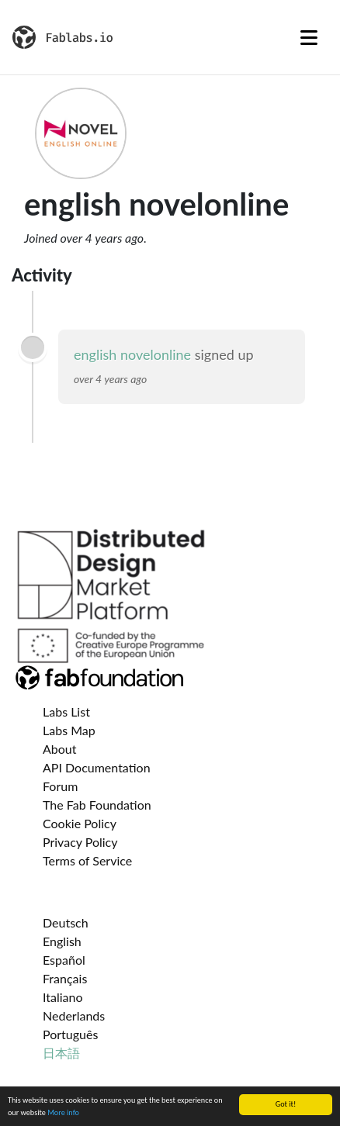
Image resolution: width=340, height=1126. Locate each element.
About (60, 748)
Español (64, 959)
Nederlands (74, 1015)
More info (63, 1113)
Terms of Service (87, 860)
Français (65, 978)
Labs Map (69, 730)
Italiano (63, 997)
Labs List (66, 711)
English (62, 941)
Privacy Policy (80, 841)
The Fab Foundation (97, 804)
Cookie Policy (79, 823)
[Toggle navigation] (309, 37)
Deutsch (65, 922)
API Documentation (97, 767)
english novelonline (132, 354)
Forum (60, 786)
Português (70, 1034)
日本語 (61, 1052)
